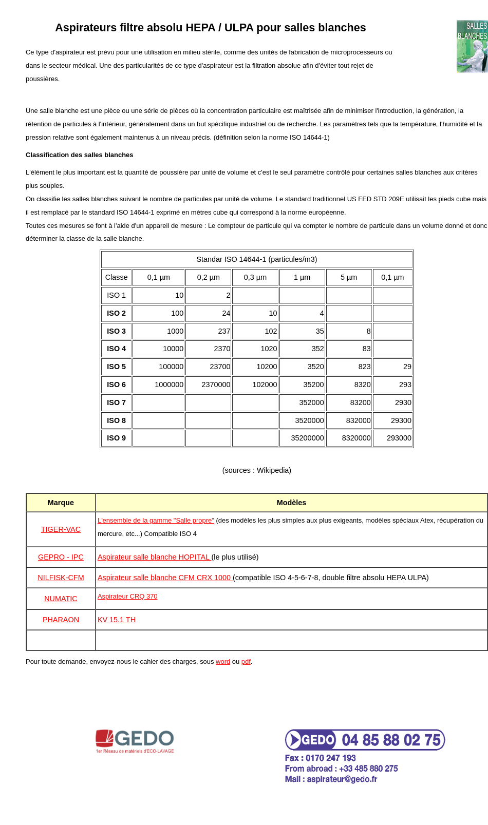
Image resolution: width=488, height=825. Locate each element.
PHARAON (61, 620)
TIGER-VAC (61, 529)
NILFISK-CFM (60, 577)
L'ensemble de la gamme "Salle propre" (156, 520)
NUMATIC (60, 598)
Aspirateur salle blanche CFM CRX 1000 (165, 577)
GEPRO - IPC (61, 557)
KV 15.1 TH (117, 620)
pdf (246, 661)
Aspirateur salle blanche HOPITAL (155, 557)
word (223, 661)
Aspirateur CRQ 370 (128, 596)
